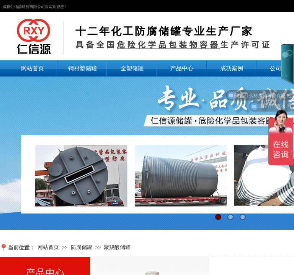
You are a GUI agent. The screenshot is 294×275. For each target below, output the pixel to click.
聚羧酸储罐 (117, 247)
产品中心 (181, 68)
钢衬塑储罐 (82, 68)
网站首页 (32, 68)
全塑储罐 (132, 68)
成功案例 (231, 68)
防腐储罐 (81, 247)
